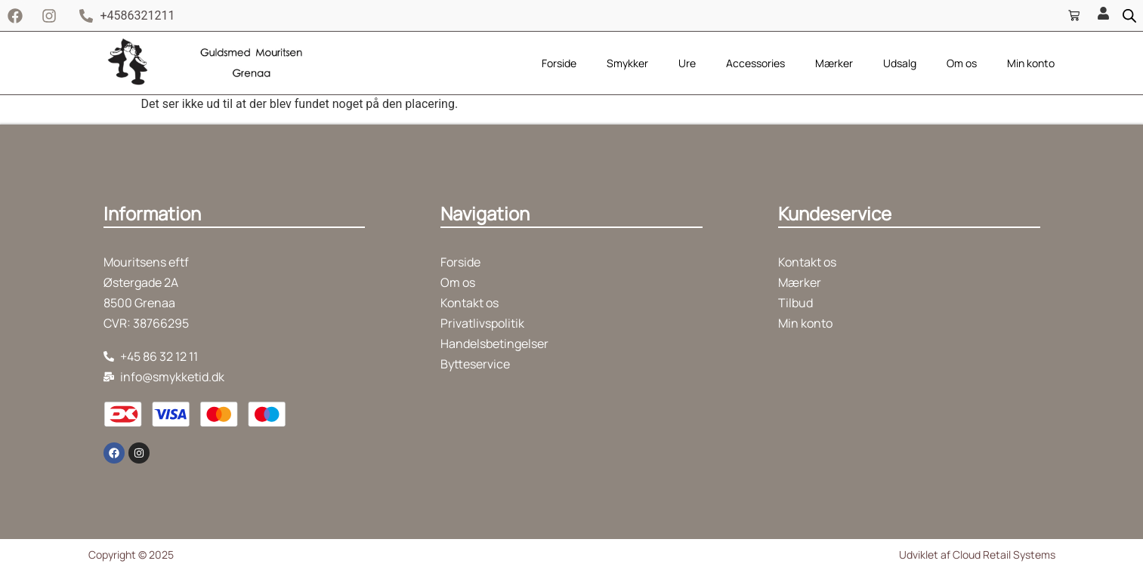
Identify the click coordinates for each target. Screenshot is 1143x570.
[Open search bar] (1129, 16)
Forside (559, 63)
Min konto (1031, 63)
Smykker (627, 63)
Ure (687, 63)
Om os (962, 63)
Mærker (834, 63)
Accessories (755, 63)
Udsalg (899, 63)
